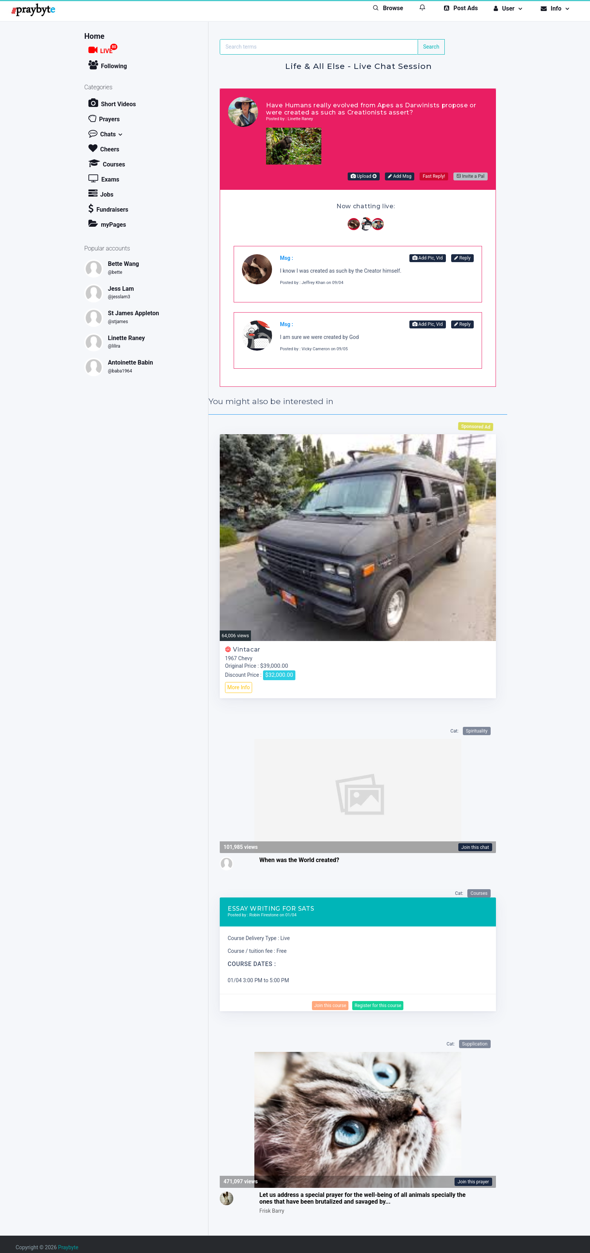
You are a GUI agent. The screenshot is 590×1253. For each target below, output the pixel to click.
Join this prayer (473, 1181)
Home (94, 36)
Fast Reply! (434, 176)
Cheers (103, 148)
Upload (363, 176)
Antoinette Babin (130, 362)
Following (107, 65)
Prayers (104, 118)
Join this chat (475, 847)
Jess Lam (121, 288)
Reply (462, 258)
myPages (107, 223)
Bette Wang (123, 263)
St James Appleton (133, 313)
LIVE (102, 49)
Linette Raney (126, 338)
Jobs (100, 193)
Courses (106, 163)
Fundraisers (108, 208)
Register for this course (377, 1005)
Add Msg (400, 176)
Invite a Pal (470, 176)
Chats (102, 133)
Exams (103, 178)
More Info (238, 687)
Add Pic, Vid (427, 258)
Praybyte (68, 1247)
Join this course (330, 1005)
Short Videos (112, 103)
